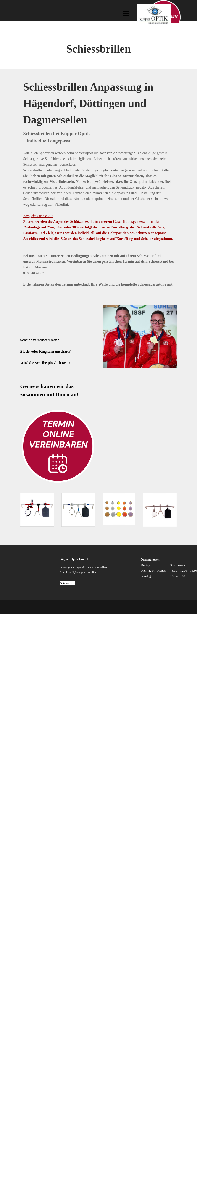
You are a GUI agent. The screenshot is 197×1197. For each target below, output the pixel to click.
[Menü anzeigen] (126, 13)
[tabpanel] (98, 52)
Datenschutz (67, 583)
